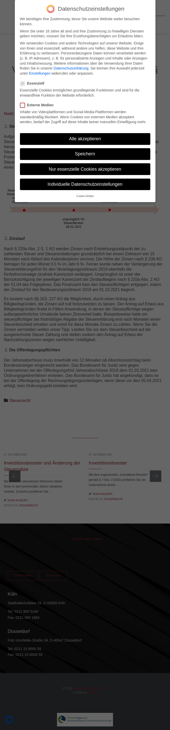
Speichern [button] (85, 147)
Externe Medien (38, 99)
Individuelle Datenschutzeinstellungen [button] (85, 178)
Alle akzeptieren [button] (85, 132)
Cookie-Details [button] (85, 190)
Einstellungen (39, 67)
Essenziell (34, 77)
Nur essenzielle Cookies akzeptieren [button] (85, 163)
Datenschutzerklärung (71, 62)
